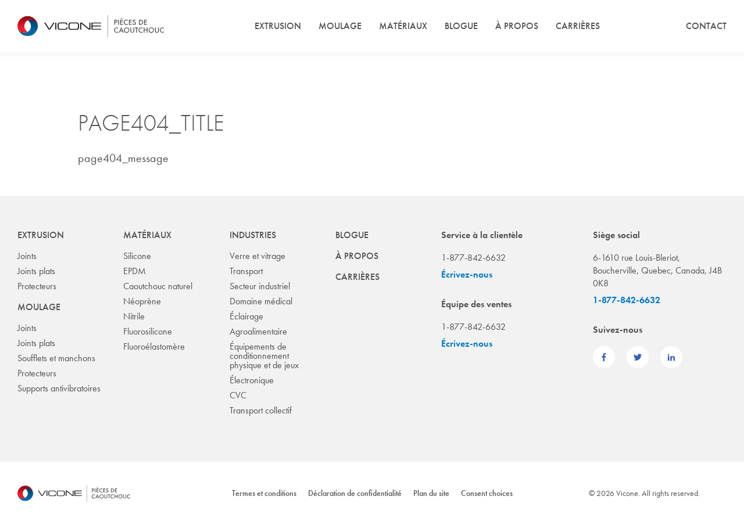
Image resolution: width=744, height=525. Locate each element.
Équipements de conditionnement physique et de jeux (264, 355)
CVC (238, 395)
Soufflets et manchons (56, 358)
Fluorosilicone (147, 331)
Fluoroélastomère (154, 346)
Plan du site (431, 493)
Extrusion (278, 26)
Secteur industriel (260, 286)
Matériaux (403, 26)
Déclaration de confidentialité (355, 493)
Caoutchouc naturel (157, 286)
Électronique (252, 380)
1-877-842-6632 (626, 300)
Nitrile (134, 316)
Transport (246, 271)
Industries (253, 235)
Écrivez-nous (466, 274)
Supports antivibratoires (59, 388)
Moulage (340, 26)
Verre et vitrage (257, 256)
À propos (516, 26)
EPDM (134, 271)
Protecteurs (36, 286)
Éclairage (246, 316)
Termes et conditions (264, 493)
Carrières (578, 26)
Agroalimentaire (258, 331)
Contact (706, 26)
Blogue (461, 26)
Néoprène (142, 301)
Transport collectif (261, 410)
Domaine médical (261, 301)
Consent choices (487, 493)
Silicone (137, 256)
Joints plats (36, 271)
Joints (27, 256)
